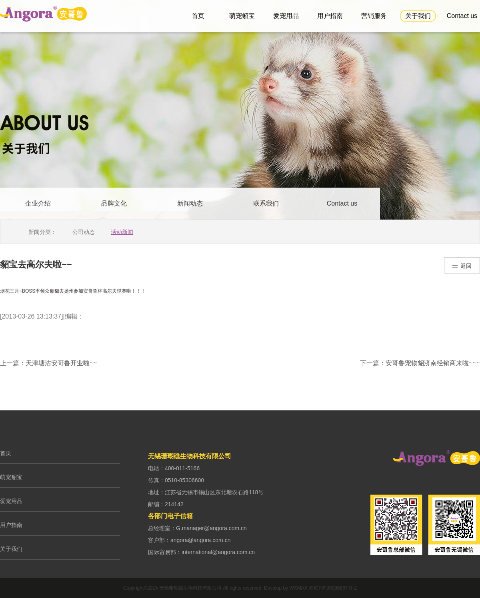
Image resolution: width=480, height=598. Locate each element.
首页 (198, 15)
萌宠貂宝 (242, 15)
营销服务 (374, 15)
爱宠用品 (286, 15)
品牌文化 (114, 203)
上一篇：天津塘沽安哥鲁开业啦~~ (48, 363)
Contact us (462, 15)
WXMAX (298, 588)
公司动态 (83, 232)
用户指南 (330, 15)
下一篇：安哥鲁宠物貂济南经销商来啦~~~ (420, 363)
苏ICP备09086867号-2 (333, 588)
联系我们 (266, 203)
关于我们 (418, 15)
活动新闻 (122, 232)
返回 (461, 266)
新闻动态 (190, 203)
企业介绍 (38, 203)
